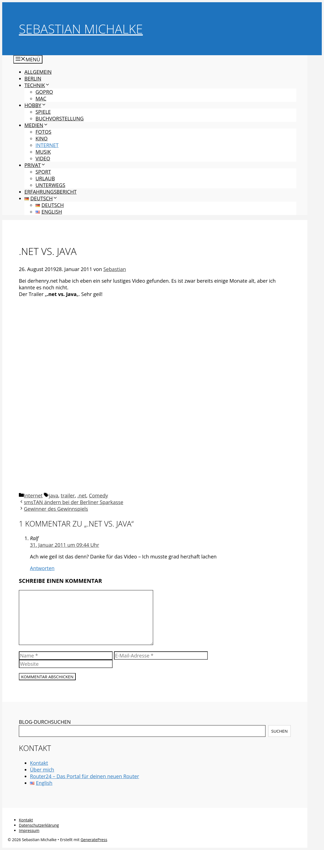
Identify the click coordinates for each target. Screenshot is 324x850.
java (53, 495)
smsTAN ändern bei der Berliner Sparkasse (73, 502)
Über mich (42, 769)
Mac (41, 98)
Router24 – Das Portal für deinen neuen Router (84, 776)
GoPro (44, 91)
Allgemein (38, 72)
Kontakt (39, 763)
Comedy (98, 495)
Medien (36, 125)
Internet (47, 145)
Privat (35, 165)
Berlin (32, 78)
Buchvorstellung (60, 118)
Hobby (35, 105)
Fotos (43, 131)
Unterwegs (50, 185)
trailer (68, 495)
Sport (43, 171)
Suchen (279, 731)
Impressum (29, 830)
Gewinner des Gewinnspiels (56, 508)
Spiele (43, 111)
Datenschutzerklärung (39, 825)
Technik (37, 85)
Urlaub (45, 178)
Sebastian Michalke (81, 28)
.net (81, 495)
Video (43, 158)
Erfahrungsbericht (50, 191)
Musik (43, 151)
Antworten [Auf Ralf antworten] (42, 568)
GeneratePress (93, 839)
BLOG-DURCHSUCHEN (45, 722)
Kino (42, 138)
